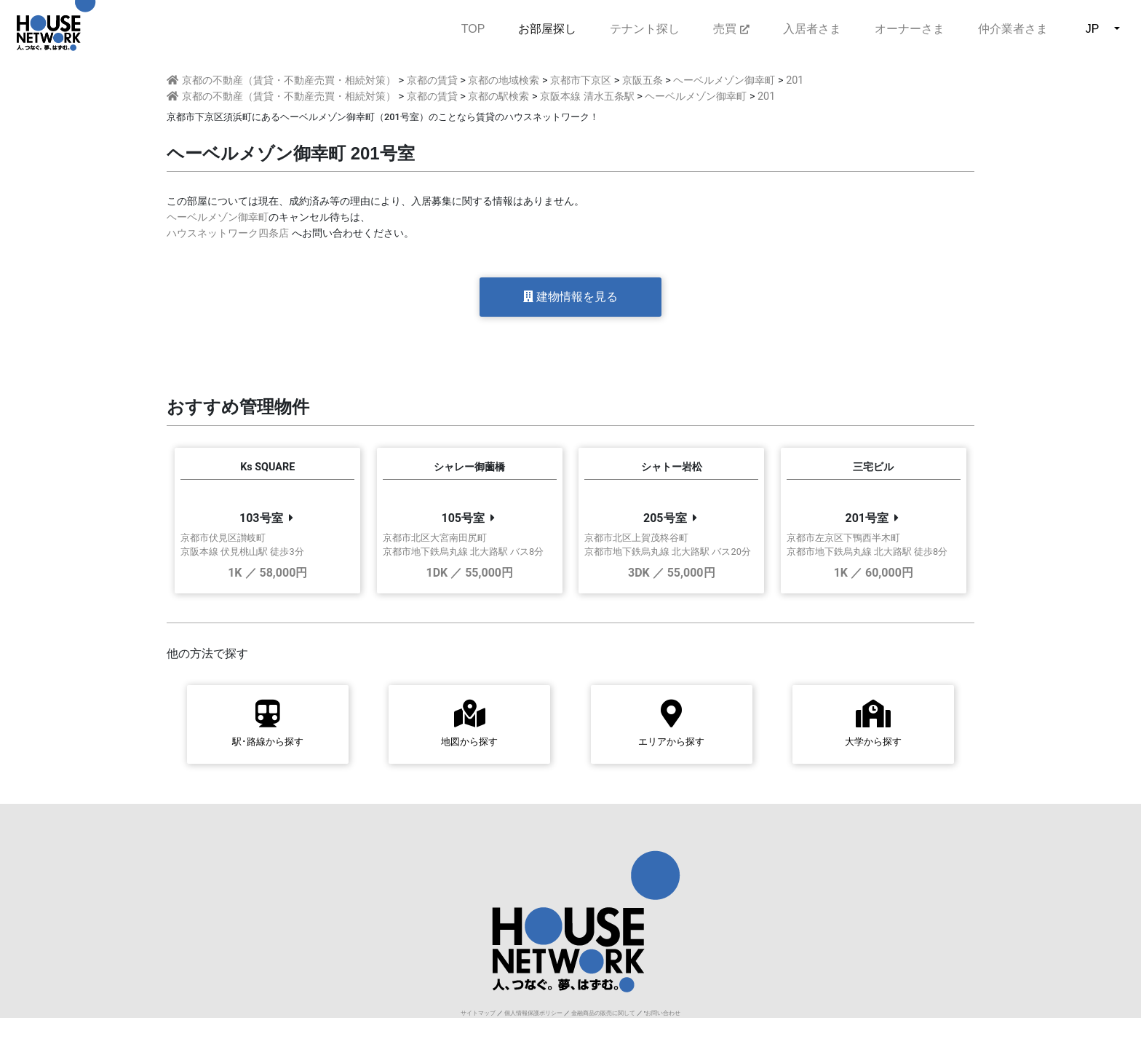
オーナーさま (910, 29)
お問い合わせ (662, 1013)
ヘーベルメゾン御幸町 (218, 217)
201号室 (866, 518)
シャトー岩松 (671, 467)
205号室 (665, 518)
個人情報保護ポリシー (533, 1013)
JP (1093, 29)
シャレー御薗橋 (469, 467)
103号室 (261, 518)
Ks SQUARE (267, 467)
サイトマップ (478, 1013)
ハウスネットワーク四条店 (228, 233)
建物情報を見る (570, 297)
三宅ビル (873, 467)
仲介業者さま (1013, 29)
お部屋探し (547, 29)
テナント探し (645, 29)
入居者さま (812, 29)
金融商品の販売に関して (603, 1013)
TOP (473, 27)
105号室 (463, 518)
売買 (731, 29)
